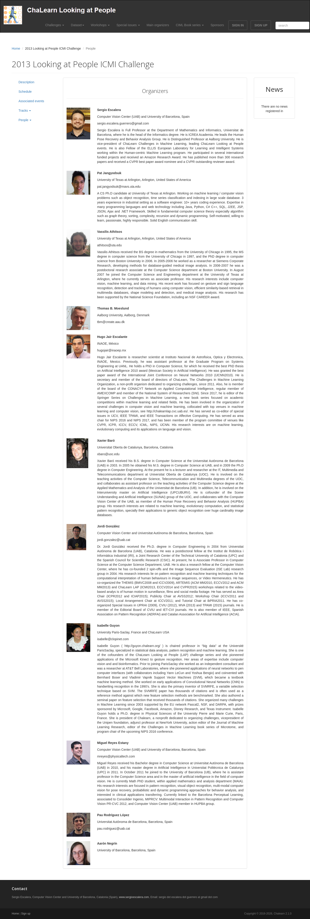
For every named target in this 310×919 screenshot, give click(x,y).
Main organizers (158, 25)
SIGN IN (238, 25)
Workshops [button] (100, 25)
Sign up (25, 913)
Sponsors (217, 25)
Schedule (25, 91)
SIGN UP (260, 25)
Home (16, 48)
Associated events (31, 101)
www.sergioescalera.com (134, 897)
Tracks (25, 110)
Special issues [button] (128, 25)
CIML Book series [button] (190, 25)
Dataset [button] (77, 25)
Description (26, 82)
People (25, 120)
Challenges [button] (54, 25)
